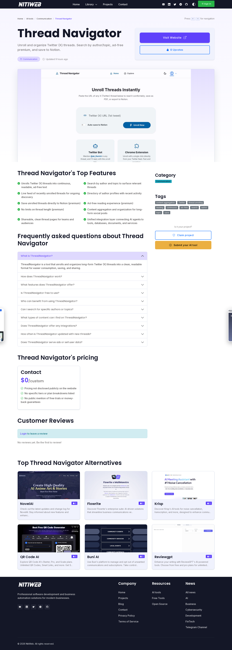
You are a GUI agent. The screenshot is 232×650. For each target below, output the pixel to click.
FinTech (190, 621)
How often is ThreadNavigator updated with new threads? (56, 334)
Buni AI (93, 557)
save (167, 212)
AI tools (29, 18)
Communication (44, 18)
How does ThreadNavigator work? (41, 276)
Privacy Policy (126, 615)
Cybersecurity (193, 609)
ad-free (184, 207)
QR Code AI (30, 557)
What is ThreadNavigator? (37, 256)
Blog (121, 604)
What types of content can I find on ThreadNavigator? (54, 317)
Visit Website (175, 37)
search (194, 207)
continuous (172, 207)
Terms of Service (128, 621)
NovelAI (27, 503)
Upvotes (174, 49)
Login (23, 433)
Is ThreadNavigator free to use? (40, 293)
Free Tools (158, 598)
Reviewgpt (164, 557)
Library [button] (89, 4)
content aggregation (165, 202)
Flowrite (94, 503)
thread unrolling (196, 202)
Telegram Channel (196, 627)
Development (193, 615)
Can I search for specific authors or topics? (47, 309)
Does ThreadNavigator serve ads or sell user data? (51, 342)
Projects (108, 4)
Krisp (159, 503)
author (204, 207)
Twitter (181, 202)
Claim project (183, 235)
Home (76, 4)
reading (159, 207)
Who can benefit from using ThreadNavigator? (49, 301)
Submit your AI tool (183, 245)
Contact (122, 4)
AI (186, 598)
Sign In (206, 3)
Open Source (159, 604)
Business (190, 604)
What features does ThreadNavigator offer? (47, 284)
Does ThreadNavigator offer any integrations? (49, 326)
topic (158, 212)
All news (190, 592)
